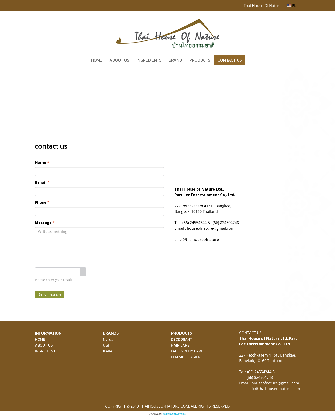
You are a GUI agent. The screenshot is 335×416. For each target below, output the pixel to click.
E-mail (42, 182)
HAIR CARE (180, 345)
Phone (42, 202)
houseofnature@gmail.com (275, 383)
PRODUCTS (199, 60)
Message (45, 222)
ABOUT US (119, 60)
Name (42, 162)
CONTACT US (230, 60)
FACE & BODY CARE (187, 351)
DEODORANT (181, 339)
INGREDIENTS (149, 60)
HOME (96, 60)
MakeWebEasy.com (174, 413)
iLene (107, 351)
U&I (106, 345)
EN (292, 5)
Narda (108, 339)
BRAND (175, 60)
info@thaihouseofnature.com (274, 388)
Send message (49, 294)
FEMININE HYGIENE (187, 357)
